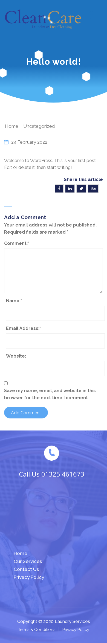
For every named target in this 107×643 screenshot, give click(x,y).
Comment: (16, 243)
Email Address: (23, 328)
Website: (16, 356)
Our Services (28, 561)
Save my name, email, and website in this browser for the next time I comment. (50, 394)
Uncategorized (39, 126)
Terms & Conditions (36, 629)
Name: (14, 300)
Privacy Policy (29, 577)
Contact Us (26, 569)
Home (11, 126)
